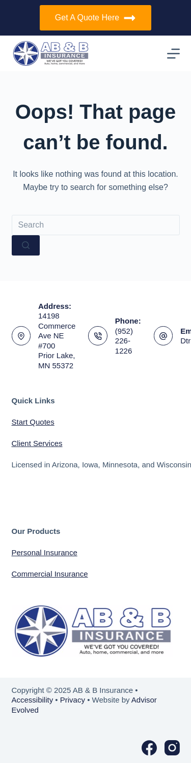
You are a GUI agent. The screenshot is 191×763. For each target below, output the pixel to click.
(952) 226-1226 (124, 341)
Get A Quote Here (95, 18)
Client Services (37, 443)
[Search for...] (96, 225)
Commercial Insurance (50, 573)
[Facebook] (149, 747)
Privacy (72, 699)
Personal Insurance (44, 552)
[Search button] (26, 245)
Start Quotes (33, 422)
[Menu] (173, 53)
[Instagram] (172, 747)
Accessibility (32, 699)
